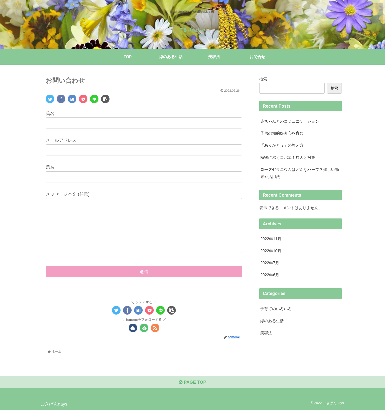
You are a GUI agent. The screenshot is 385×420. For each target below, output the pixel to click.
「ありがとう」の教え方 (281, 145)
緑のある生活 (272, 320)
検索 (263, 79)
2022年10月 (270, 251)
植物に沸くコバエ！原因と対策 (287, 157)
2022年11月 (270, 239)
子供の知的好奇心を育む (281, 133)
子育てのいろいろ (276, 308)
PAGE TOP (192, 392)
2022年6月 (269, 275)
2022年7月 (269, 263)
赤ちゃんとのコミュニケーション (289, 121)
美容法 (266, 333)
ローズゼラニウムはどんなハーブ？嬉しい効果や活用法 (299, 173)
